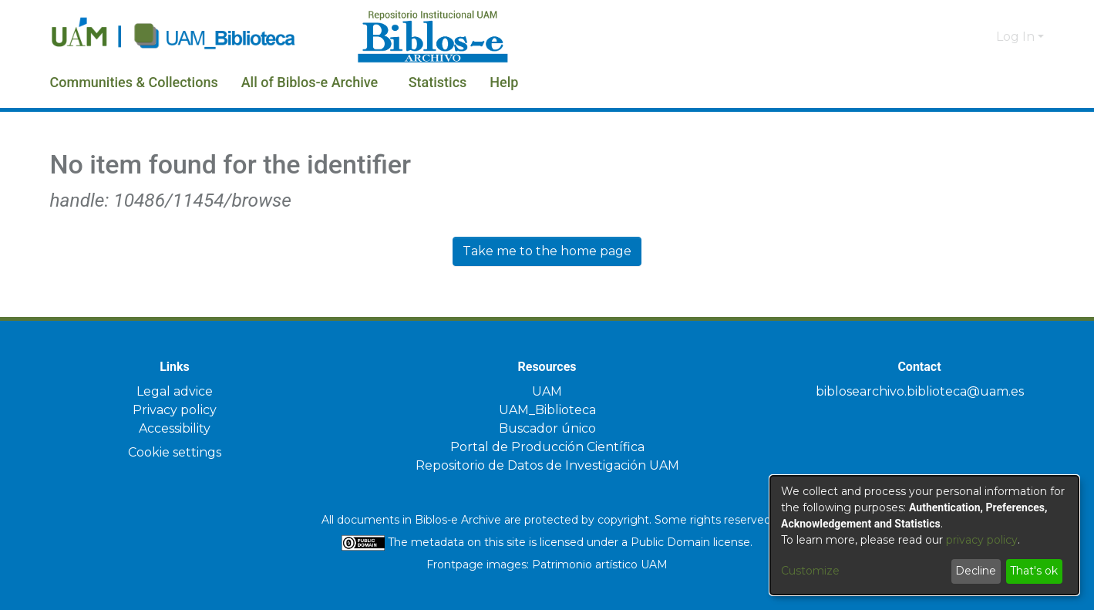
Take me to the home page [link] (547, 251)
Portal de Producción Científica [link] (547, 447)
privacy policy (982, 540)
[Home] (196, 37)
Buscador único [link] (547, 428)
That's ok (1034, 571)
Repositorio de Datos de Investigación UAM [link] (547, 465)
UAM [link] (547, 391)
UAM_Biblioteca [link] (547, 410)
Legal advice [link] (174, 391)
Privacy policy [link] (175, 410)
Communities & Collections (147, 82)
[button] (958, 37)
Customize (810, 571)
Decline (975, 571)
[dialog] (924, 535)
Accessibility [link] (174, 428)
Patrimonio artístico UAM (600, 564)
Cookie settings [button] (174, 452)
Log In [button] (1017, 36)
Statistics (490, 82)
